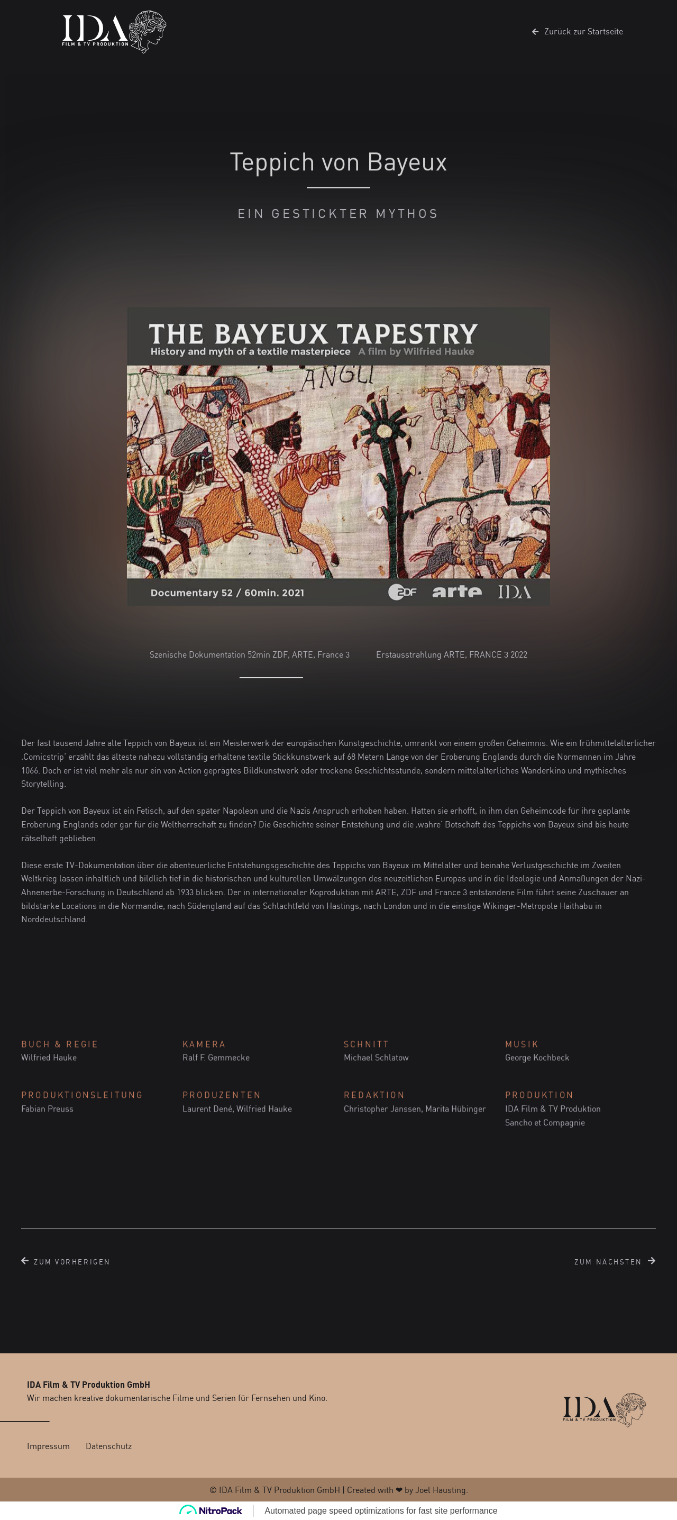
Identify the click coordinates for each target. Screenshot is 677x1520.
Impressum (48, 1446)
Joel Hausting (440, 1490)
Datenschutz (109, 1446)
